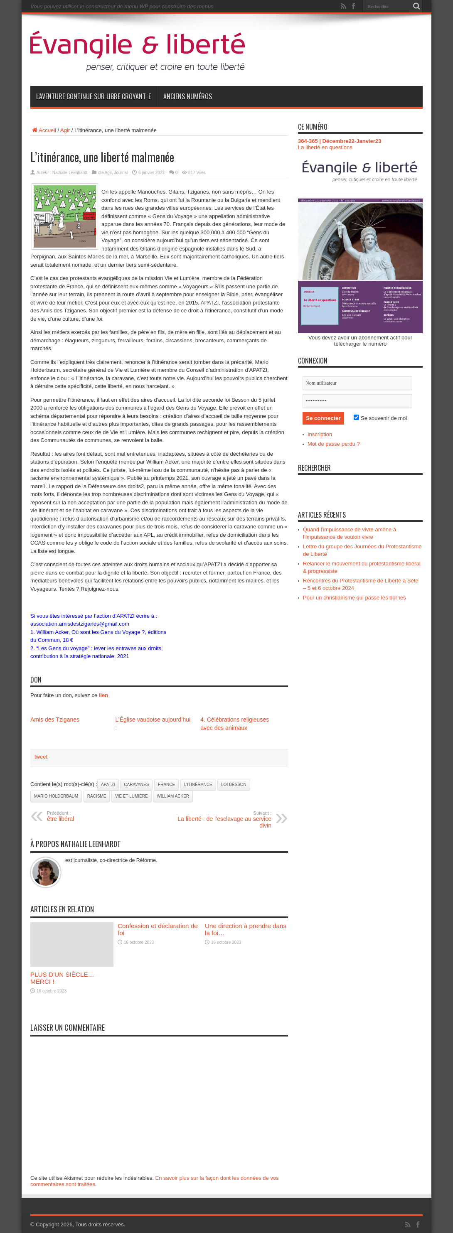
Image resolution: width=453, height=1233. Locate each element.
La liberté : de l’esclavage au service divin (220, 820)
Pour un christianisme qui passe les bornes (354, 597)
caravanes (136, 784)
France (166, 784)
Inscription (320, 434)
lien (103, 695)
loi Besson (233, 784)
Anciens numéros (187, 96)
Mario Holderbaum (56, 796)
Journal (121, 172)
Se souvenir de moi (380, 418)
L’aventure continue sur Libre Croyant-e (93, 96)
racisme (96, 796)
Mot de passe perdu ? (334, 444)
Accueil (43, 130)
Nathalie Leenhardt (70, 172)
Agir (65, 130)
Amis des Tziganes (54, 719)
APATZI (108, 784)
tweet (40, 757)
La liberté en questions (325, 147)
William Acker (173, 796)
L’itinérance (198, 784)
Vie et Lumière (131, 796)
